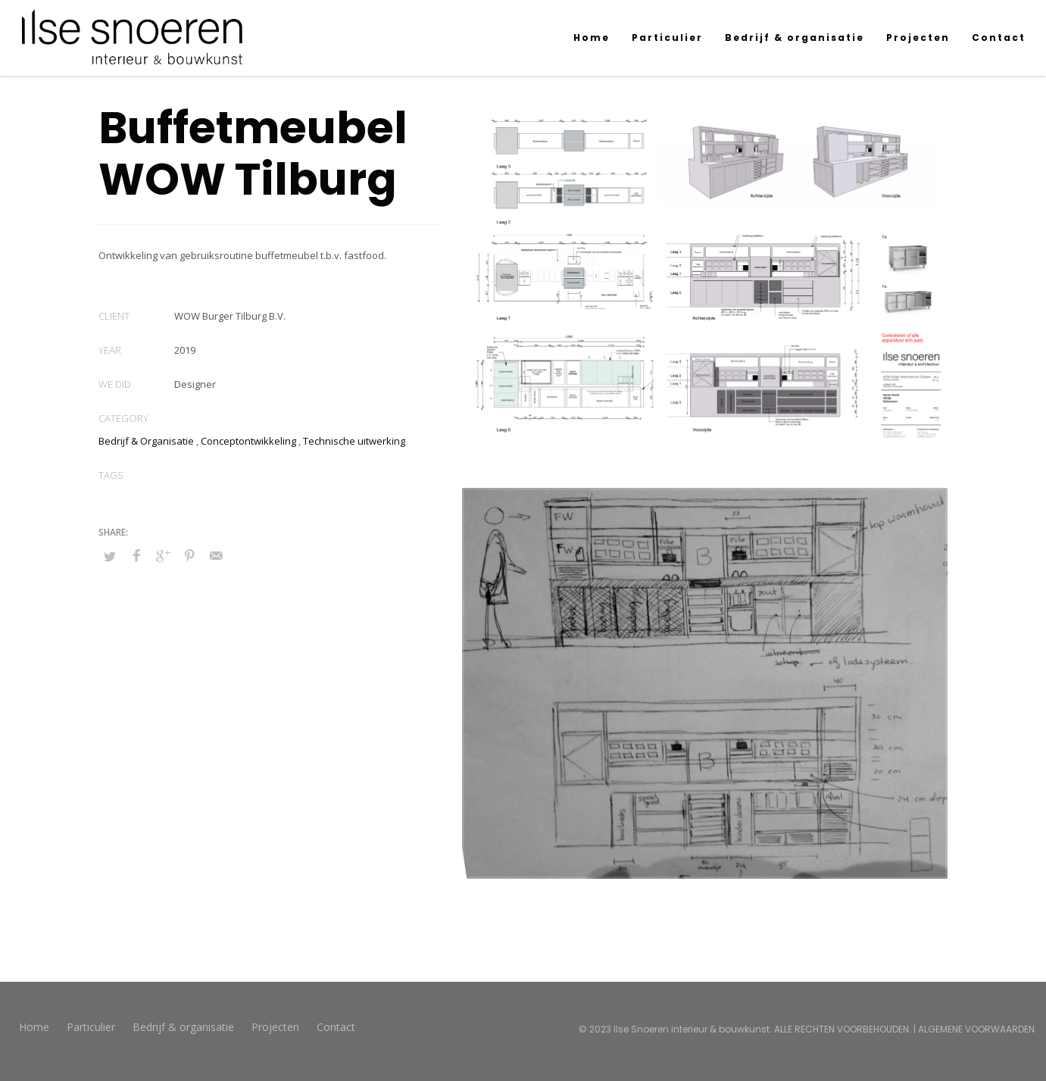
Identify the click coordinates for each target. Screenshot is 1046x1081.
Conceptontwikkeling (248, 441)
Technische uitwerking (354, 441)
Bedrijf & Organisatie (146, 441)
